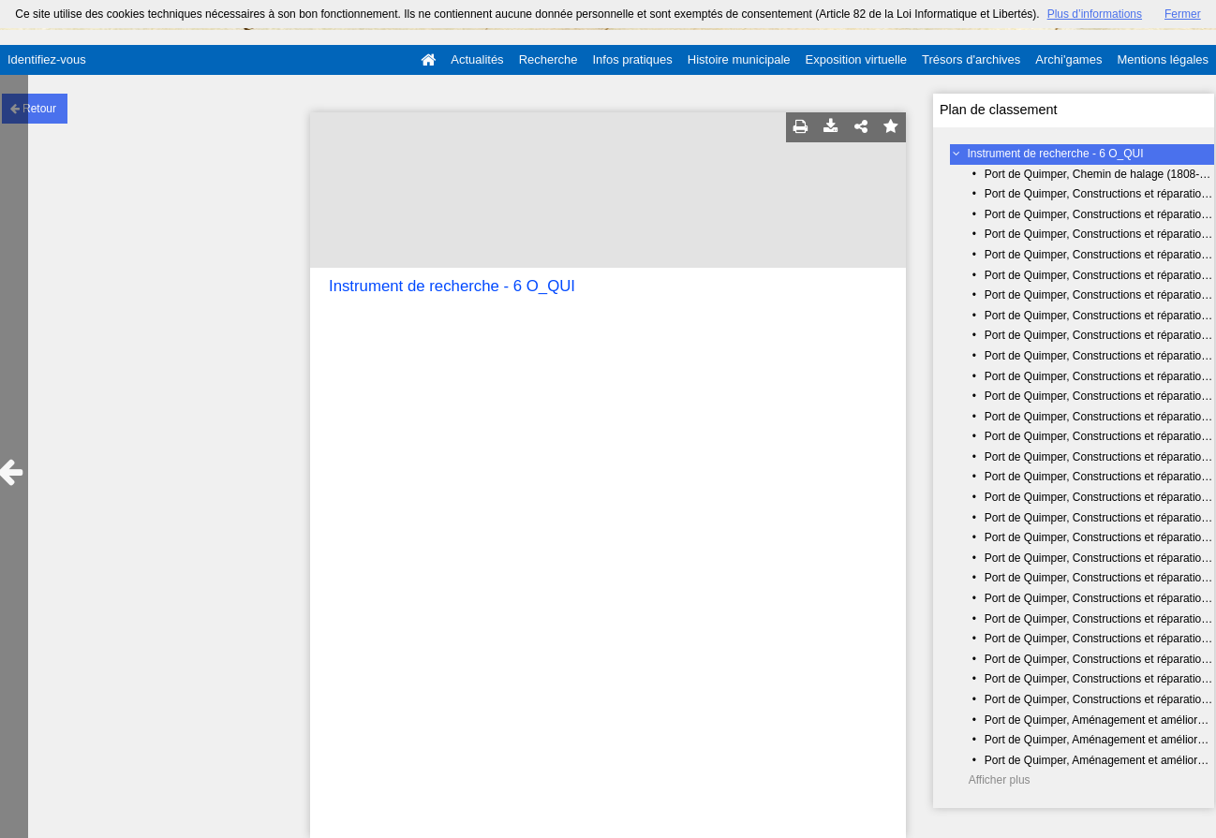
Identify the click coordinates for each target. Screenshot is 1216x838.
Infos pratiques (633, 59)
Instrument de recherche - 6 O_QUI (1056, 153)
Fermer (1182, 14)
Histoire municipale (739, 59)
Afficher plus (1000, 780)
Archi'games (1068, 59)
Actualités (477, 59)
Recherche (548, 59)
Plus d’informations (1094, 14)
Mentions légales (1163, 59)
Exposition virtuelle (856, 59)
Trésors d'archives (971, 59)
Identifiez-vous (46, 59)
